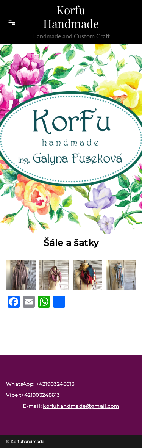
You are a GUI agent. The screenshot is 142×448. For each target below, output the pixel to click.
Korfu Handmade (71, 16)
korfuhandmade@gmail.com (81, 406)
